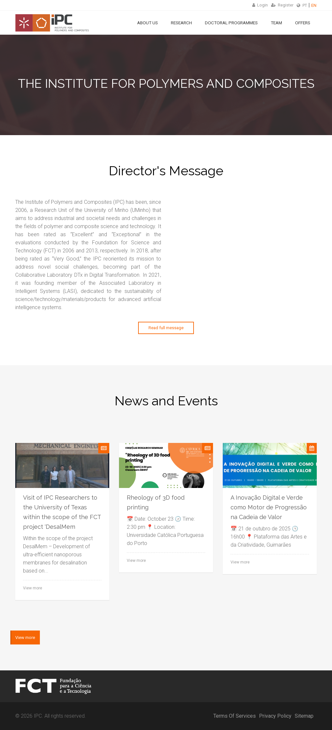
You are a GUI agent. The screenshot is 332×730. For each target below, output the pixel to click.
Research (181, 22)
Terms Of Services (234, 716)
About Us (147, 22)
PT (304, 5)
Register (282, 5)
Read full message (166, 327)
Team (276, 22)
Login (260, 5)
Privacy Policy (275, 716)
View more (32, 588)
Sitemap (304, 716)
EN (313, 5)
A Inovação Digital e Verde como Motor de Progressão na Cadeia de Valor (269, 507)
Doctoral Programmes (231, 22)
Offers (302, 22)
